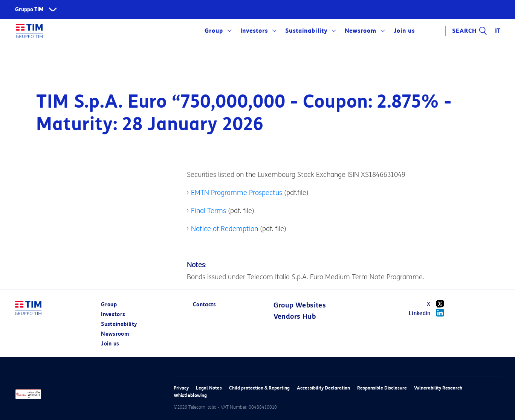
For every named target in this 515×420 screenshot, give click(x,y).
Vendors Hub (295, 316)
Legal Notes (209, 388)
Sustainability (306, 30)
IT (498, 30)
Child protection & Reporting (259, 388)
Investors (254, 30)
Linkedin (429, 313)
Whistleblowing (190, 395)
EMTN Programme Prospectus (236, 193)
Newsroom (360, 30)
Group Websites (300, 305)
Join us (404, 30)
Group (214, 30)
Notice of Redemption (224, 229)
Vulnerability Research (438, 388)
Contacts (204, 304)
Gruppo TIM (29, 9)
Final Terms (208, 211)
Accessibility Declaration (323, 388)
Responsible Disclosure (382, 388)
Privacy (181, 388)
